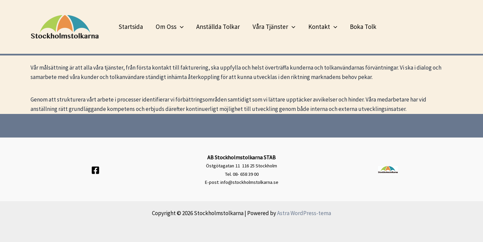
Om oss (169, 27)
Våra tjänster (274, 27)
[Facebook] (95, 170)
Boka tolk (363, 27)
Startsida (131, 27)
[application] (179, 27)
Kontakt (322, 27)
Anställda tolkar (218, 27)
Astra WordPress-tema (304, 213)
